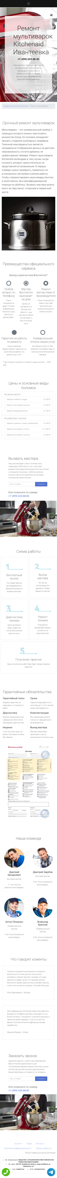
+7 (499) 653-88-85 (28, 59)
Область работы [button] (43, 1148)
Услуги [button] (17, 1144)
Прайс (29, 1144)
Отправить (41, 484)
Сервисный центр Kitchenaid (16, 106)
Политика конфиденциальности (17, 1148)
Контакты (40, 1144)
